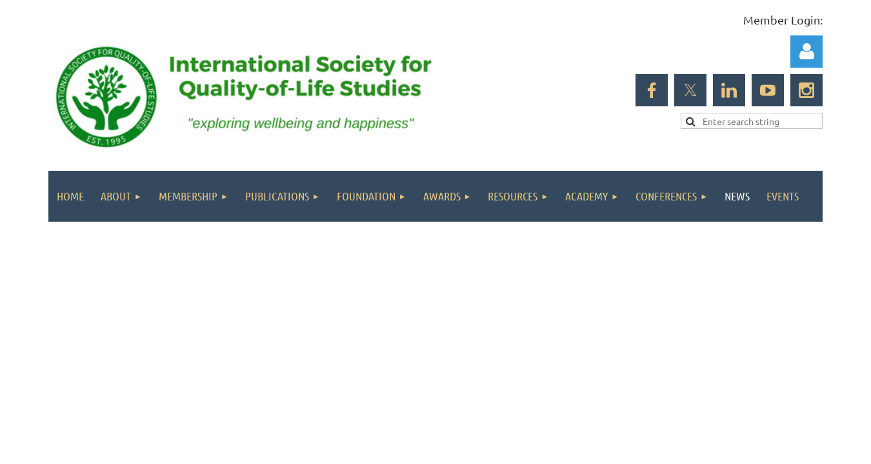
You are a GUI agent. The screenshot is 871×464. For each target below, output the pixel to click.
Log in (806, 51)
